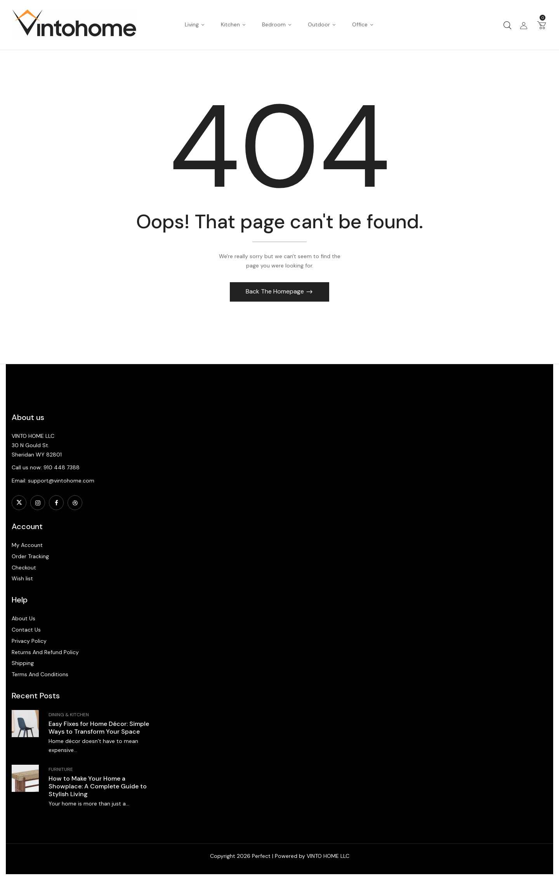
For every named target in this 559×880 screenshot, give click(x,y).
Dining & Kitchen (69, 715)
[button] (541, 25)
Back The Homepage (276, 291)
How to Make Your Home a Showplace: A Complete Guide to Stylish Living (98, 786)
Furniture (61, 769)
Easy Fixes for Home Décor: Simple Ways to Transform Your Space (99, 728)
